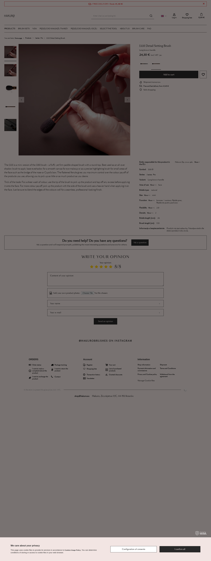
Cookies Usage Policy (73, 550)
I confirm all (180, 549)
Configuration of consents (133, 549)
